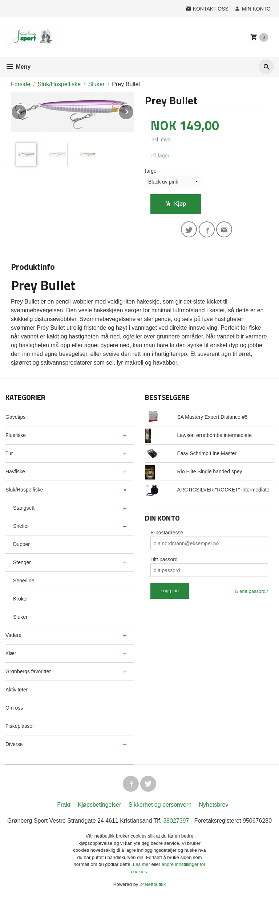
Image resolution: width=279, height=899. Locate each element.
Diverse (14, 744)
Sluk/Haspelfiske (24, 490)
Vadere (13, 635)
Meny (18, 67)
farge (151, 171)
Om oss (14, 708)
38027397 (176, 821)
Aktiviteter (16, 690)
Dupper (21, 544)
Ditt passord (164, 559)
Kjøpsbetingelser (99, 805)
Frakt (63, 805)
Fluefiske (15, 435)
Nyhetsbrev (214, 805)
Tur (9, 453)
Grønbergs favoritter (28, 671)
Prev (26, 110)
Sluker (20, 617)
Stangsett (24, 508)
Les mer (142, 864)
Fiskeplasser (19, 726)
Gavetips (15, 417)
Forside (20, 84)
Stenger (22, 562)
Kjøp (175, 204)
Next (133, 110)
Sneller (21, 526)
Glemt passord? (251, 591)
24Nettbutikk (153, 884)
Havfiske (15, 471)
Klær (10, 653)
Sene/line (23, 580)
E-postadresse (166, 532)
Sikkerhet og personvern (160, 805)
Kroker (20, 599)
